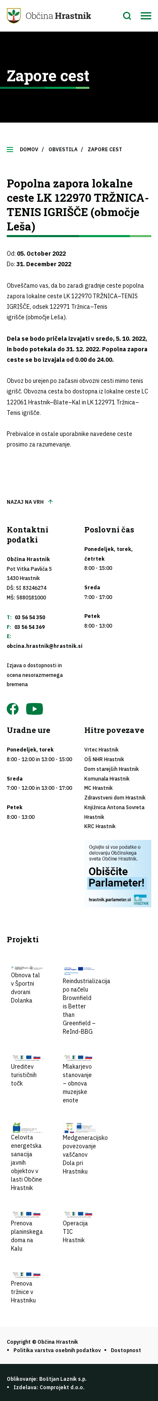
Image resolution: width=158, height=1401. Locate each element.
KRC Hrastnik (99, 826)
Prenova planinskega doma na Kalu (27, 1231)
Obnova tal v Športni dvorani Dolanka (27, 984)
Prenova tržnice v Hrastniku (27, 1288)
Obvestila (63, 149)
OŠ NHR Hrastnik (104, 759)
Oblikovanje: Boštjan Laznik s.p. (46, 1379)
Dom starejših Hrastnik (111, 769)
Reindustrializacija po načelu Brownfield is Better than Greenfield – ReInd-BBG (86, 1000)
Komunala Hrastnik (106, 778)
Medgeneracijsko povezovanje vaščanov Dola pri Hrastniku (85, 1149)
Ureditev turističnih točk (27, 1071)
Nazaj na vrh (25, 502)
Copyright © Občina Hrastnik (42, 1342)
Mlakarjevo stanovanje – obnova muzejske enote (79, 1079)
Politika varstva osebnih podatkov (57, 1350)
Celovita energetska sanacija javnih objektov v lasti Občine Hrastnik (27, 1157)
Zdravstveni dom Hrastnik (114, 797)
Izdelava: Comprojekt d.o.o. (48, 1387)
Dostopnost (126, 1350)
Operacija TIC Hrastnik (79, 1227)
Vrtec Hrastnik (101, 749)
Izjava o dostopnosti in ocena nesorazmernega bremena (35, 675)
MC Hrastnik (98, 788)
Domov (29, 149)
